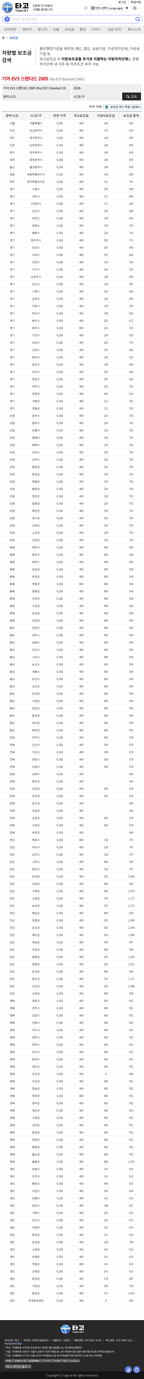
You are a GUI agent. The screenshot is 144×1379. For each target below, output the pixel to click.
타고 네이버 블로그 (18, 1366)
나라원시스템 (20, 1360)
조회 (134, 96)
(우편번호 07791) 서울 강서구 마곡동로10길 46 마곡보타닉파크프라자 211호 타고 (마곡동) (57, 1355)
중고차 (42, 29)
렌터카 (27, 29)
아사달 (8, 1360)
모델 (56, 29)
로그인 (122, 2)
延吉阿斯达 (34, 1360)
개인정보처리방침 (13, 1343)
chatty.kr (74, 1360)
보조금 (69, 29)
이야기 (96, 29)
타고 (65, 1360)
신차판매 (10, 29)
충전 (83, 29)
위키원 (57, 1360)
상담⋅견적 (114, 29)
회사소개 (134, 29)
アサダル (47, 1360)
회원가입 (136, 2)
